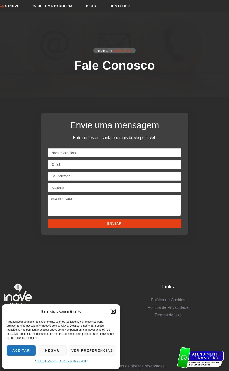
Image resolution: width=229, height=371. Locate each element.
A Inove (11, 6)
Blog (91, 6)
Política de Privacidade (73, 361)
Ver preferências (93, 350)
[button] (113, 311)
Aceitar (21, 350)
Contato (120, 6)
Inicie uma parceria (53, 6)
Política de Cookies (46, 361)
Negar (54, 350)
